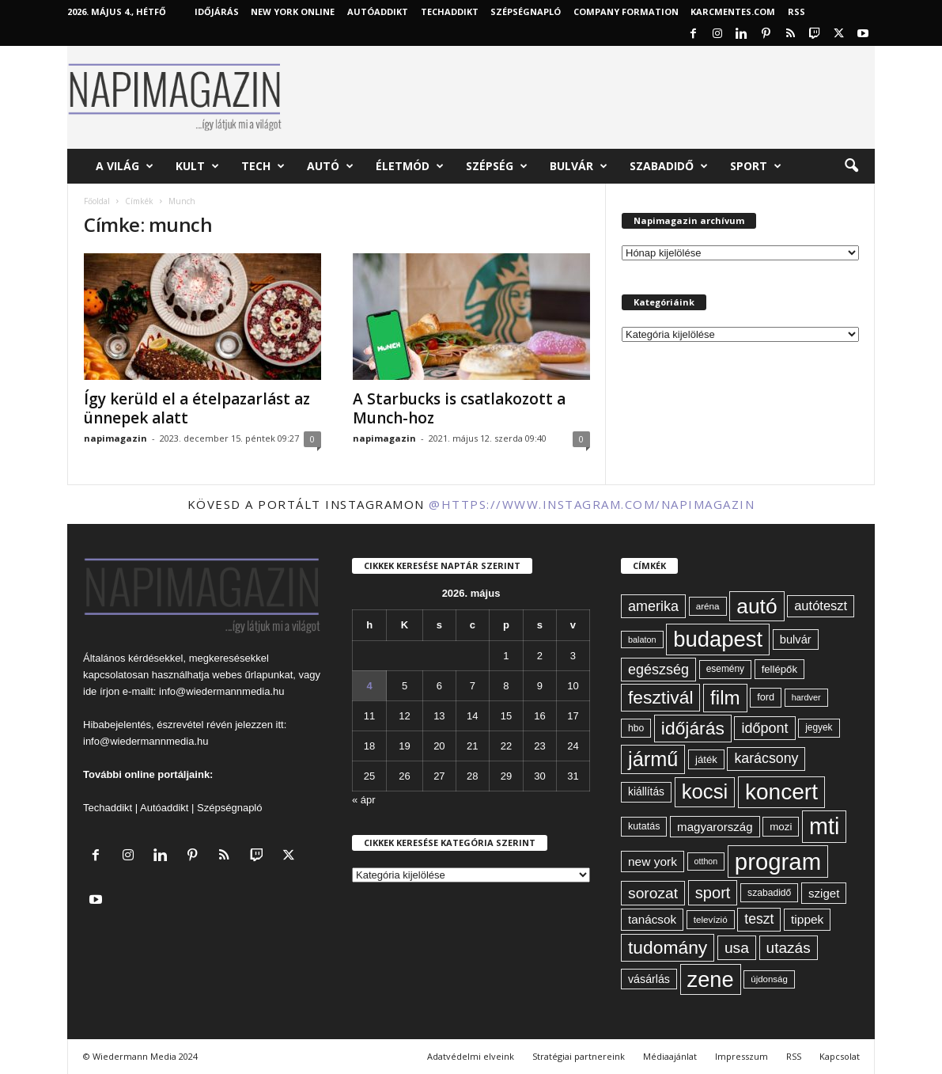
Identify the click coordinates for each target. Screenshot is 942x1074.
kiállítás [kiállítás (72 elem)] (646, 791)
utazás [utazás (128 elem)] (788, 947)
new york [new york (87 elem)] (652, 861)
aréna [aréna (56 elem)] (708, 606)
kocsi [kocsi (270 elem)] (705, 791)
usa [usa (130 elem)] (736, 947)
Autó (330, 166)
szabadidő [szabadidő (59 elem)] (769, 892)
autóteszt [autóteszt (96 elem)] (820, 605)
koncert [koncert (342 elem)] (781, 792)
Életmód (410, 166)
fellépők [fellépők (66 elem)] (779, 669)
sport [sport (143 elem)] (713, 892)
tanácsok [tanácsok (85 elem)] (652, 919)
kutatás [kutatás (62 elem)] (644, 826)
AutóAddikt (377, 11)
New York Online (293, 11)
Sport (755, 166)
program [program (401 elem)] (778, 861)
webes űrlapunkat (252, 675)
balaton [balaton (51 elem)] (642, 639)
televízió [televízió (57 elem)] (711, 919)
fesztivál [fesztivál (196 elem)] (660, 697)
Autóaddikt (164, 808)
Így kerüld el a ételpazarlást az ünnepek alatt (197, 408)
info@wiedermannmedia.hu (221, 691)
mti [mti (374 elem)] (824, 826)
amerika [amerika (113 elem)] (653, 606)
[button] (851, 166)
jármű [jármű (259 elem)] (653, 759)
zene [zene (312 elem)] (710, 979)
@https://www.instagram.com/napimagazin (592, 504)
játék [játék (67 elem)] (706, 759)
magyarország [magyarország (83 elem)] (714, 826)
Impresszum (741, 1056)
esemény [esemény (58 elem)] (725, 668)
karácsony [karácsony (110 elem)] (766, 758)
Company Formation (626, 11)
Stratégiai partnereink (578, 1056)
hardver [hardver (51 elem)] (806, 697)
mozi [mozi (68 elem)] (781, 827)
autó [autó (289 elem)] (756, 606)
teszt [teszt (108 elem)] (759, 919)
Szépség (497, 166)
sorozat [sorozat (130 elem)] (653, 893)
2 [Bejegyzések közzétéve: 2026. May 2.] (540, 656)
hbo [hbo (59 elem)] (636, 728)
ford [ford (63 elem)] (765, 697)
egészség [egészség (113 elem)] (658, 669)
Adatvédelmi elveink (470, 1056)
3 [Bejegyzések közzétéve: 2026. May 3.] (573, 656)
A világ (124, 166)
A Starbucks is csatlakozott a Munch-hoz (459, 408)
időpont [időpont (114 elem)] (764, 728)
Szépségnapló (525, 11)
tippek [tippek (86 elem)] (807, 919)
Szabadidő (669, 166)
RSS (796, 11)
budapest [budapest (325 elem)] (717, 639)
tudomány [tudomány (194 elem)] (667, 947)
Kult (197, 166)
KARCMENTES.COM (732, 11)
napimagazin (115, 438)
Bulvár (578, 166)
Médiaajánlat (670, 1056)
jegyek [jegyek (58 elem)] (818, 727)
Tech (263, 166)
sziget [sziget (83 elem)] (823, 893)
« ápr (364, 800)
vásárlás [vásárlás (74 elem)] (649, 979)
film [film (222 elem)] (725, 697)
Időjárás (217, 11)
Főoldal (97, 201)
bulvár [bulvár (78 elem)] (795, 639)
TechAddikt (450, 11)
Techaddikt (107, 808)
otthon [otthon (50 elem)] (706, 861)
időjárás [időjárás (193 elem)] (692, 728)
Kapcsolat (839, 1056)
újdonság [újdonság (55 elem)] (769, 979)
